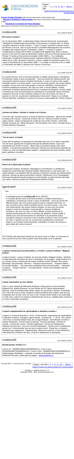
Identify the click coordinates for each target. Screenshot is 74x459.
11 (56, 6)
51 (59, 6)
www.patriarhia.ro (46, 355)
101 (62, 6)
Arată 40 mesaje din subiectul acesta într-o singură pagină (52, 367)
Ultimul (69, 6)
